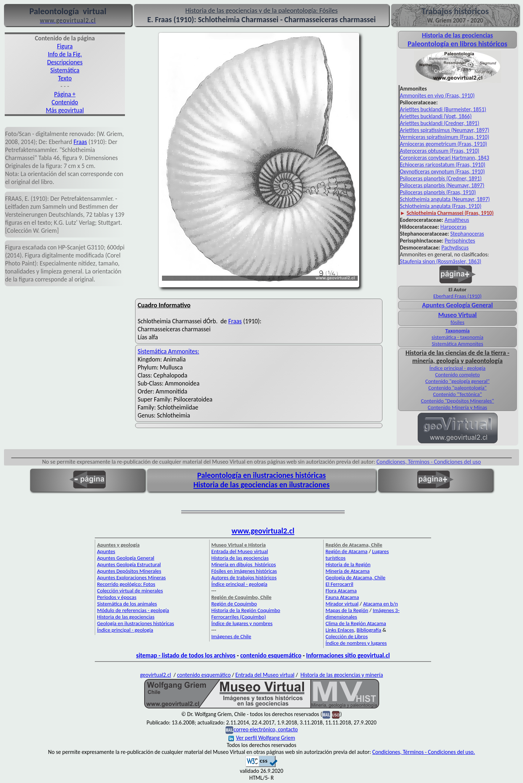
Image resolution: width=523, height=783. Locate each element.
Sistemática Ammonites (457, 343)
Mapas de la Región (346, 610)
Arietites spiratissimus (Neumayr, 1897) (444, 130)
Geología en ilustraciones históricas (135, 623)
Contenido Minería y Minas (457, 407)
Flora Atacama (341, 590)
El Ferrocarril (339, 584)
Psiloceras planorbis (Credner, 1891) (441, 178)
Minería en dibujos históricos (243, 564)
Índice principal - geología (457, 368)
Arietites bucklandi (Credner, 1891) (439, 123)
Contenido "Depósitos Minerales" (457, 401)
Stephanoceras (467, 233)
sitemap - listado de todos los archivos (185, 655)
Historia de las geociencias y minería (341, 674)
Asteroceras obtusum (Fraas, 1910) (439, 150)
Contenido (65, 102)
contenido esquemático (270, 655)
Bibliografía (369, 630)
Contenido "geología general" (457, 381)
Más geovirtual (65, 110)
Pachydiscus (455, 247)
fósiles (458, 322)
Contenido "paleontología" (457, 387)
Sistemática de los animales (127, 603)
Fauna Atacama (342, 597)
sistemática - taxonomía (457, 337)
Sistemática (65, 70)
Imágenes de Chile (231, 636)
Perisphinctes (460, 240)
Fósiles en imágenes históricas (244, 571)
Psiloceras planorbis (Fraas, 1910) (438, 192)
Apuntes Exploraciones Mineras (131, 577)
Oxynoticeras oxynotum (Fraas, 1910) (442, 171)
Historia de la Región (347, 564)
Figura (65, 46)
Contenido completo (457, 374)
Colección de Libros (346, 636)
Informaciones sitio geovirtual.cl (348, 655)
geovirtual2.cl (155, 674)
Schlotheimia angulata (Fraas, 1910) (440, 206)
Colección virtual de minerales (130, 590)
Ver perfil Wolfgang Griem (261, 737)
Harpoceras (454, 226)
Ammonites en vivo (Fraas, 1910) (437, 95)
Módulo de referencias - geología (133, 610)
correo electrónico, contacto (266, 729)
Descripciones (64, 62)
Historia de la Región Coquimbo (245, 610)
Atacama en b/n (380, 603)
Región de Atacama (346, 551)
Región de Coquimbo (234, 603)
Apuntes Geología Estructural (129, 564)
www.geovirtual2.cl (263, 531)
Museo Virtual (457, 315)
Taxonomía (457, 330)
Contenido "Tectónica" (457, 394)
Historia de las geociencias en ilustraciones (262, 485)
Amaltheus (457, 219)
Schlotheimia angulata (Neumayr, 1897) (445, 199)
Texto (65, 78)
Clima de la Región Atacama (355, 623)
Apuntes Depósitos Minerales (129, 571)
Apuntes (106, 551)
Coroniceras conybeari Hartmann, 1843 (444, 157)
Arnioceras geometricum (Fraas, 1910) (443, 143)
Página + (65, 94)
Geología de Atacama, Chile (355, 577)
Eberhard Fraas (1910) (457, 296)
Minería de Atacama (347, 571)
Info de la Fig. (65, 54)
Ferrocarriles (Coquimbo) (238, 617)
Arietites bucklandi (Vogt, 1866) (436, 116)
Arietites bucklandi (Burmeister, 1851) (443, 109)
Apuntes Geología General (457, 305)
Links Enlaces (339, 630)
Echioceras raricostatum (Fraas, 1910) (442, 164)
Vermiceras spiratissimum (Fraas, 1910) (444, 136)
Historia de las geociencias (125, 617)
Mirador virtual (341, 603)
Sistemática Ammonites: (168, 351)
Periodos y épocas (116, 597)
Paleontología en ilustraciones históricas (261, 475)
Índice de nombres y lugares (356, 643)
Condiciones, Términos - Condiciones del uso (429, 461)
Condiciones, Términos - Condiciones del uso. (423, 751)
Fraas (80, 142)
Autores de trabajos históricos (244, 577)
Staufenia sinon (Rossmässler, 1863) (440, 261)
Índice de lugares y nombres (242, 623)
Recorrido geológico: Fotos (126, 584)
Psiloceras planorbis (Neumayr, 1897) (442, 185)
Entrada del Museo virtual (239, 551)
